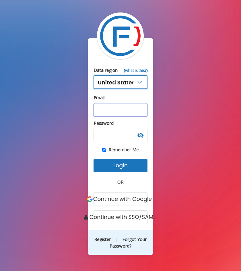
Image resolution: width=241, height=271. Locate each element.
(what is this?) (135, 70)
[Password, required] (121, 135)
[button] (141, 135)
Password (103, 123)
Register (103, 239)
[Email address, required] (121, 110)
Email (99, 98)
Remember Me (120, 150)
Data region (106, 70)
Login (120, 165)
